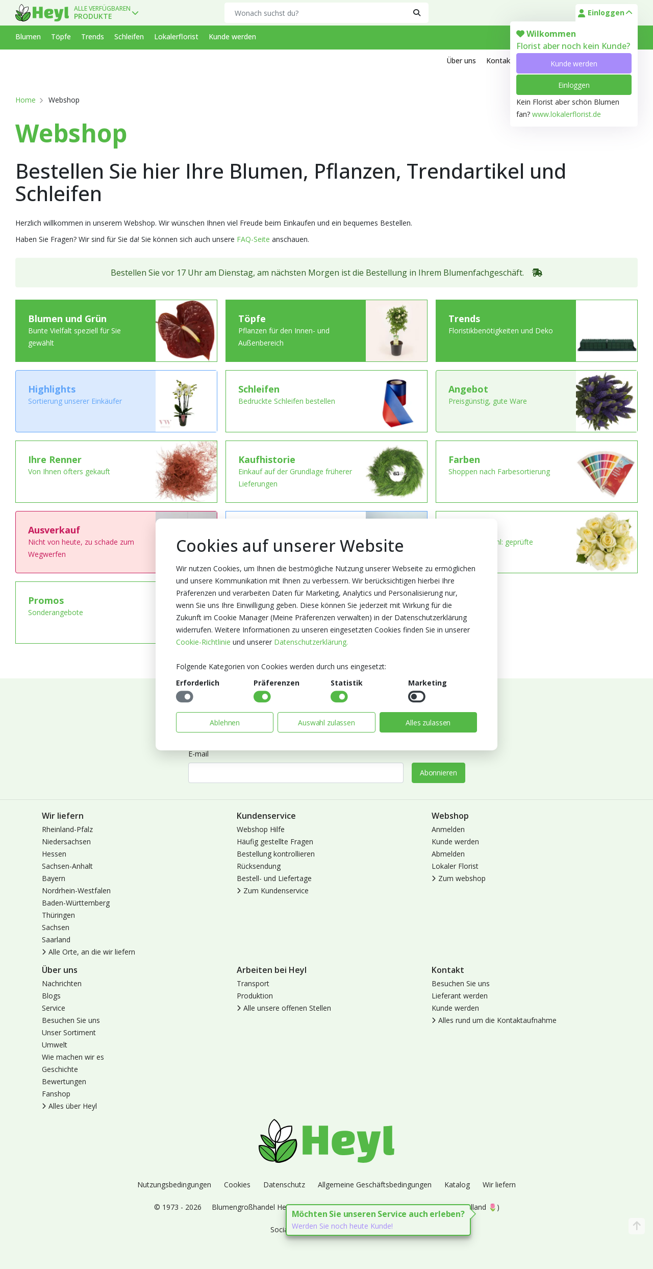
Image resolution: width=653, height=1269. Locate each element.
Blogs (51, 995)
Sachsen (55, 927)
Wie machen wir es (73, 1057)
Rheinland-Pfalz (67, 829)
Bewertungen (64, 1081)
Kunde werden (573, 63)
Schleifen (129, 36)
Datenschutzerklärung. (311, 642)
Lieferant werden (460, 995)
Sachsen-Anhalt (67, 866)
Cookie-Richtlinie (203, 642)
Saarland (56, 939)
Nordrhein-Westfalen (76, 890)
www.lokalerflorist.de (566, 114)
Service (53, 1008)
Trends (92, 36)
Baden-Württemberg (76, 903)
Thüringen (58, 915)
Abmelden (448, 854)
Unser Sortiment (69, 1032)
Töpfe (61, 36)
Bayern (53, 878)
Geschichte (60, 1069)
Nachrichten (62, 983)
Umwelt (54, 1045)
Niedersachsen (66, 841)
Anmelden (448, 829)
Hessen (54, 854)
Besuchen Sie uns (71, 1020)
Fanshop (56, 1094)
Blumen (28, 36)
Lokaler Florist (455, 866)
